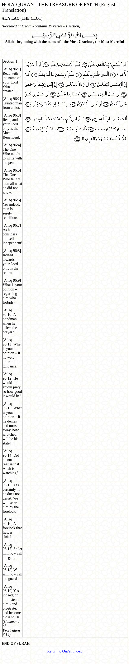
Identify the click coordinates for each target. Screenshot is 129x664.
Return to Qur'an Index (64, 651)
